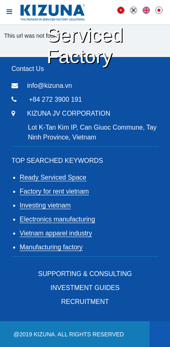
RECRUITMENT (85, 301)
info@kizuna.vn (49, 85)
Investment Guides (85, 287)
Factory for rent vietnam (54, 191)
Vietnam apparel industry (56, 233)
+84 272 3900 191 (55, 99)
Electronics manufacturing (57, 219)
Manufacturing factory (51, 247)
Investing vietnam (45, 205)
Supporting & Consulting (85, 273)
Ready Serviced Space (53, 177)
